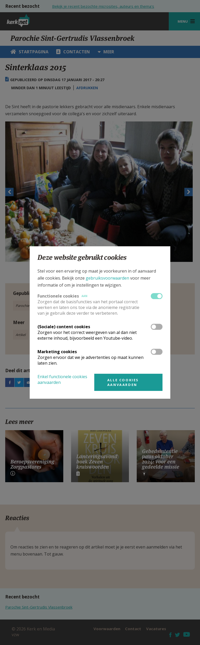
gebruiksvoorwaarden (107, 278)
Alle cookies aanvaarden (123, 382)
